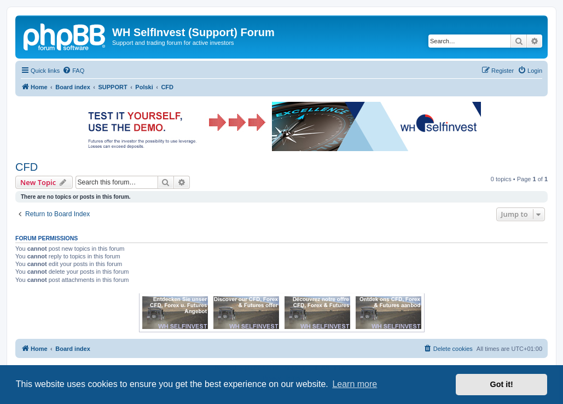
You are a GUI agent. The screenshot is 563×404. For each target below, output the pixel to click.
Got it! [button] (501, 384)
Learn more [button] (354, 384)
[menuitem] (73, 70)
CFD (26, 167)
